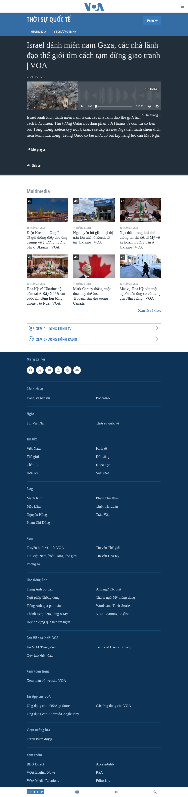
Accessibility (105, 764)
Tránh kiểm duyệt (39, 739)
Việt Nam (34, 448)
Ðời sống (102, 456)
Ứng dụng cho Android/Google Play (53, 714)
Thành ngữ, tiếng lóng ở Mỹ (47, 614)
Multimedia (38, 32)
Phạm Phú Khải (107, 498)
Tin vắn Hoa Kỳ (107, 556)
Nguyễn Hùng (37, 514)
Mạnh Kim (34, 498)
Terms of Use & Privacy (113, 647)
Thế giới (33, 456)
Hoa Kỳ (32, 473)
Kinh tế (101, 448)
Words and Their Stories (113, 606)
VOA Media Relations (43, 780)
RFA (99, 772)
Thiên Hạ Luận (107, 506)
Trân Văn (103, 514)
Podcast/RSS (105, 398)
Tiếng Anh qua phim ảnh (45, 606)
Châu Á (32, 465)
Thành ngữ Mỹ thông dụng (115, 597)
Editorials (103, 780)
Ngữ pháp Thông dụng (43, 597)
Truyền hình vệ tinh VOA (45, 548)
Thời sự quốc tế (107, 423)
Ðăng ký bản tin (38, 398)
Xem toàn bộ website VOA (46, 680)
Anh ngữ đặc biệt (108, 589)
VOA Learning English (112, 614)
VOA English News (41, 772)
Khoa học (103, 465)
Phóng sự (33, 564)
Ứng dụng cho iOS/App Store (48, 706)
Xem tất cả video (149, 310)
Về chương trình (65, 32)
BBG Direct (35, 764)
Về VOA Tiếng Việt (41, 647)
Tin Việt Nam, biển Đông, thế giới (52, 556)
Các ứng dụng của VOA (113, 706)
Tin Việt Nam (36, 423)
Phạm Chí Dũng (38, 523)
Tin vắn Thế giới (108, 548)
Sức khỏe (103, 473)
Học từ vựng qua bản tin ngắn (48, 622)
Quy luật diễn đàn (40, 655)
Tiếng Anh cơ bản (40, 589)
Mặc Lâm (34, 506)
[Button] (33, 167)
